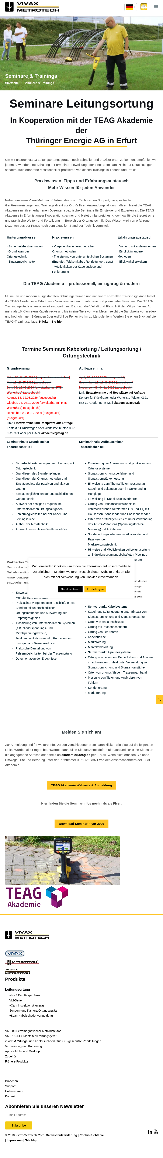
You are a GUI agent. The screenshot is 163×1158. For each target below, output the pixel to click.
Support (10, 1086)
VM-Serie (15, 1000)
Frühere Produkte (16, 1061)
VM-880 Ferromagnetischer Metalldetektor (33, 1031)
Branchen (11, 1081)
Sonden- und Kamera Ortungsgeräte (33, 1010)
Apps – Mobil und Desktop (22, 1051)
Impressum (15, 1140)
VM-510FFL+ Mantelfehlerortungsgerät (30, 1036)
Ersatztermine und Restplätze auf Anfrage (43, 423)
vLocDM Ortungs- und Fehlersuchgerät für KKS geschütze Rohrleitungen (53, 1041)
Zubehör (10, 1056)
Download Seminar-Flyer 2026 (81, 823)
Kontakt (10, 1096)
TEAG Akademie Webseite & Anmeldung (81, 785)
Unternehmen (14, 1091)
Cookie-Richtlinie (92, 1135)
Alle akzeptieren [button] (70, 589)
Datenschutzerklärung (61, 1135)
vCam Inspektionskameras (26, 1005)
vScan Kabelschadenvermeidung (31, 1015)
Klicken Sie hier (51, 321)
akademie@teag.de (54, 433)
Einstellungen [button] (95, 589)
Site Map (31, 1140)
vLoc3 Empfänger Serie (24, 995)
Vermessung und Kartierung (23, 1046)
